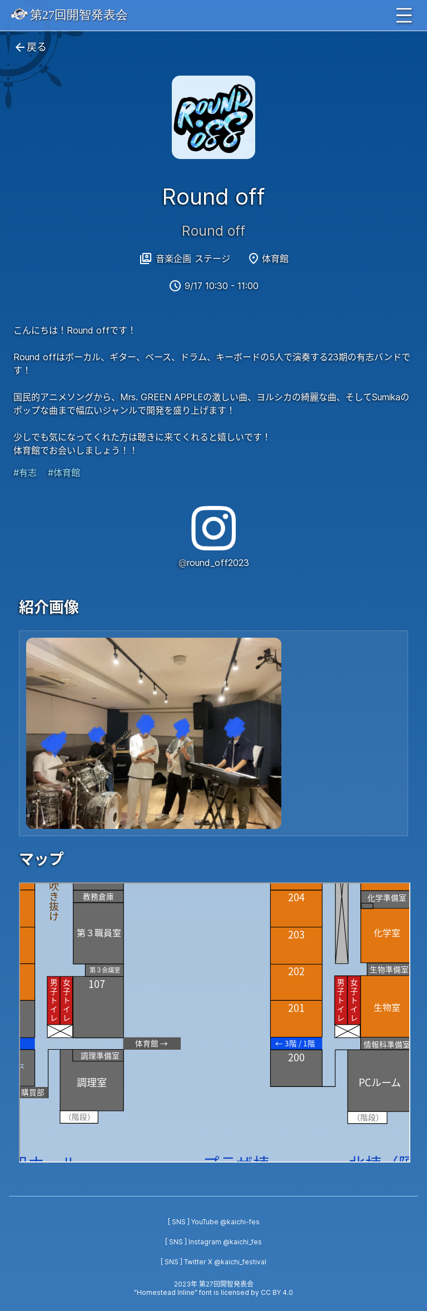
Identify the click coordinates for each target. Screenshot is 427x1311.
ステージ (212, 258)
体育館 (275, 258)
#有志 (25, 472)
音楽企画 (173, 258)
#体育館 (64, 472)
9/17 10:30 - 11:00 (222, 285)
